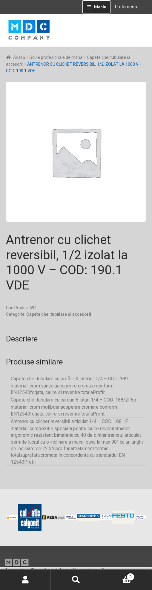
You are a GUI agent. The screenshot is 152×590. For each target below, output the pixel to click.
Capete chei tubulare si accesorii (58, 314)
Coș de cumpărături (117, 576)
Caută (76, 580)
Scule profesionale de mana (56, 57)
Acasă (19, 57)
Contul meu (25, 580)
